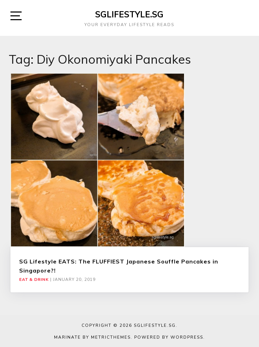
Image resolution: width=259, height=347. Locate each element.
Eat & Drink (34, 279)
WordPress (186, 337)
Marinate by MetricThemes (92, 337)
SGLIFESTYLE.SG (129, 14)
